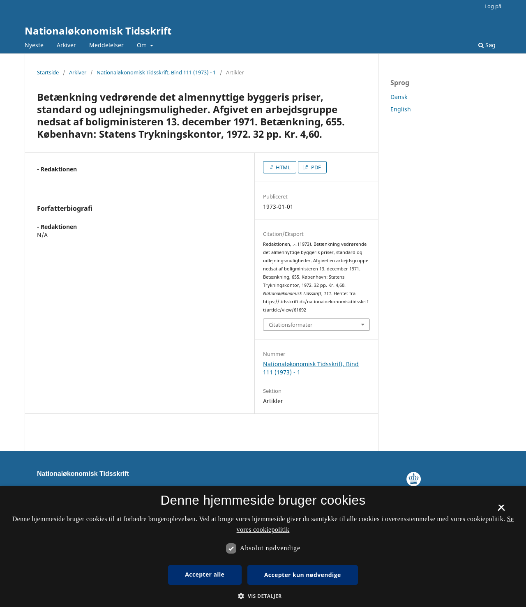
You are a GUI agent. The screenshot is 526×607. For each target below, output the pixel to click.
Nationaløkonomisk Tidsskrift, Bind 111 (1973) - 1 (156, 72)
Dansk (398, 97)
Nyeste (34, 45)
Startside (48, 72)
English (400, 109)
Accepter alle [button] (204, 574)
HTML (283, 167)
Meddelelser (106, 45)
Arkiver (66, 45)
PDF (315, 167)
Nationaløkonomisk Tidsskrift (98, 30)
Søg (487, 45)
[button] (262, 596)
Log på (492, 6)
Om (142, 45)
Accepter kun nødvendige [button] (302, 575)
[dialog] (263, 546)
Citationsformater (290, 324)
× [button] (501, 510)
